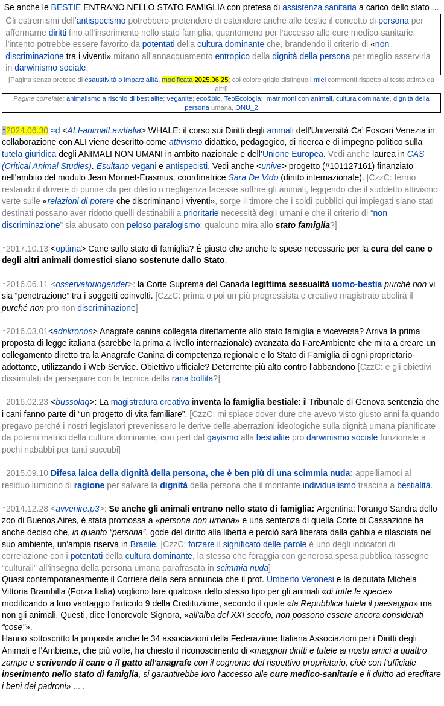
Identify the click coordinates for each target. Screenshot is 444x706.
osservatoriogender (92, 284)
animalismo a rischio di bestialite (114, 98)
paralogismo (177, 225)
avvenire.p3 (77, 509)
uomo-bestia (357, 284)
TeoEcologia (242, 98)
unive (271, 166)
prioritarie (200, 213)
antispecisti (187, 166)
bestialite (273, 437)
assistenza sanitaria (319, 7)
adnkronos (72, 331)
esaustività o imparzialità (121, 79)
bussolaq (72, 402)
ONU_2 (246, 107)
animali (280, 130)
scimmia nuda (242, 568)
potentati (158, 44)
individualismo (329, 485)
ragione (89, 485)
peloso (139, 225)
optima (68, 248)
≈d (55, 130)
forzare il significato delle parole (247, 544)
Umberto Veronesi (300, 579)
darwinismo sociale (50, 67)
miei (320, 79)
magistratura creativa (150, 402)
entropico (232, 56)
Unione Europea (292, 154)
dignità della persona (311, 56)
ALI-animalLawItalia (104, 130)
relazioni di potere (81, 201)
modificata (177, 79)
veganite (179, 98)
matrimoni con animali (299, 98)
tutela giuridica (29, 154)
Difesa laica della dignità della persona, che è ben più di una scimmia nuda (200, 473)
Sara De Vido (253, 177)
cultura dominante (230, 44)
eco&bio (208, 98)
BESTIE (66, 7)
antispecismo (101, 20)
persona (393, 20)
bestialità (413, 485)
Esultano (113, 166)
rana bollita (193, 378)
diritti (58, 32)
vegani (144, 166)
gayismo (222, 437)
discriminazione (106, 308)
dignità (174, 485)
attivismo (185, 142)
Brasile (143, 544)
